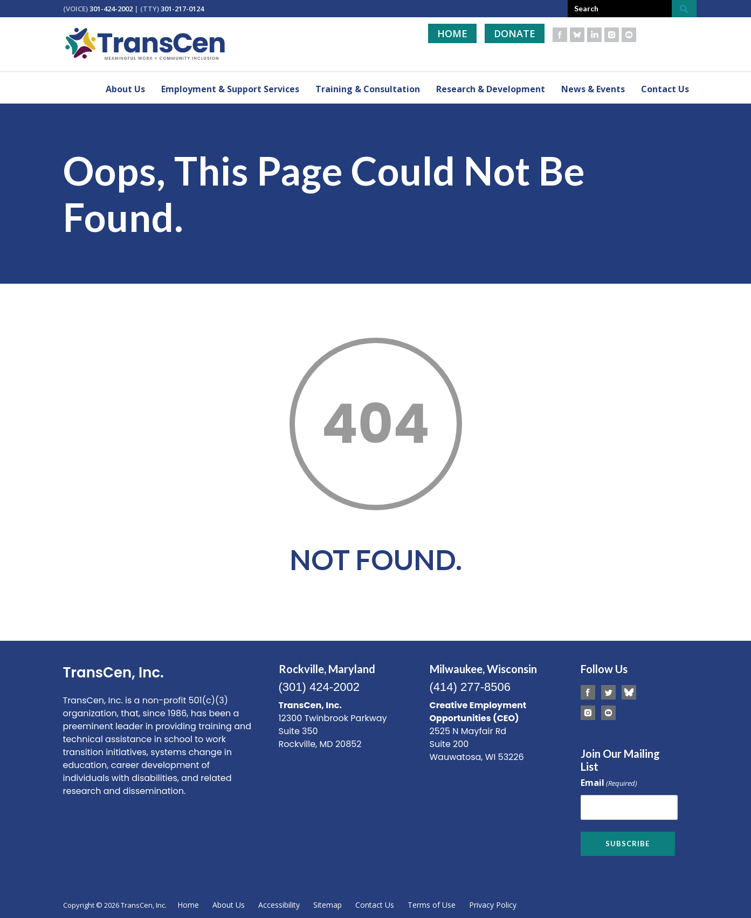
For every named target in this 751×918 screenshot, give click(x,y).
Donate (514, 33)
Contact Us (665, 89)
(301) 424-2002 (319, 687)
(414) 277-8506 (470, 687)
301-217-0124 (182, 8)
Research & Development (490, 89)
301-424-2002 (111, 8)
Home (452, 33)
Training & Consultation (367, 89)
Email (609, 783)
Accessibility (279, 903)
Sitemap (327, 903)
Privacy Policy (492, 903)
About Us (125, 89)
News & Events (593, 89)
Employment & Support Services (230, 89)
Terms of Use (432, 903)
